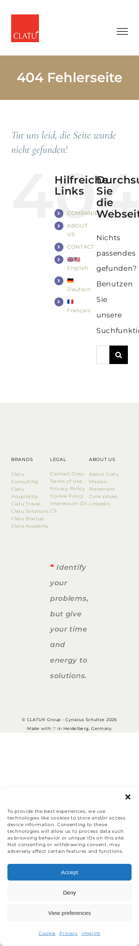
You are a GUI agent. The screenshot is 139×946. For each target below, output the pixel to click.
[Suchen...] (102, 355)
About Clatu (104, 474)
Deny (69, 892)
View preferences (69, 913)
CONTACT (81, 246)
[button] (128, 797)
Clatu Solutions (30, 511)
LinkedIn (99, 503)
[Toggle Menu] (122, 31)
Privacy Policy (67, 488)
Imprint (91, 933)
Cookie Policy (68, 496)
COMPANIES (84, 213)
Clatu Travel (25, 503)
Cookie (47, 933)
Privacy (68, 933)
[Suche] (118, 355)
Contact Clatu (67, 474)
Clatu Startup (27, 518)
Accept (69, 872)
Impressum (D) (69, 503)
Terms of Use (66, 481)
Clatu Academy (30, 526)
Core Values (103, 496)
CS (53, 511)
